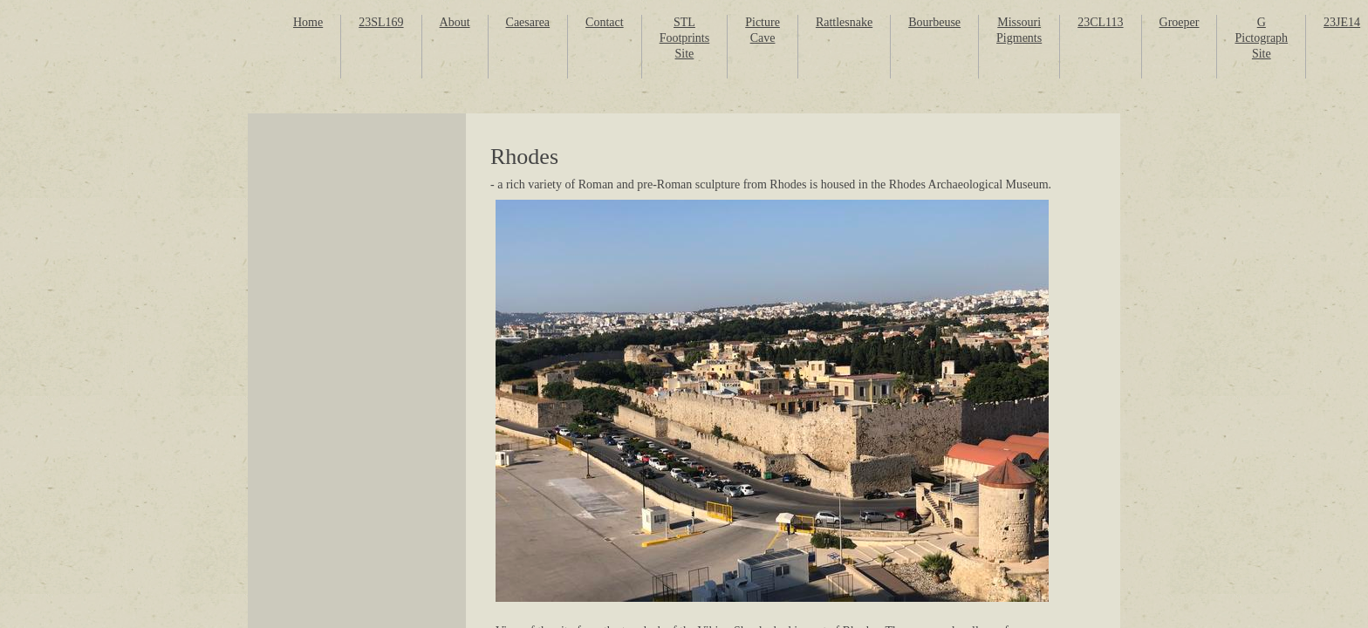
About (455, 22)
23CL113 (1100, 22)
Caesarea (528, 22)
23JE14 (1342, 22)
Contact (604, 22)
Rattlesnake (844, 22)
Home (308, 22)
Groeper (1179, 22)
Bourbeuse (934, 22)
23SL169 (381, 22)
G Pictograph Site (1261, 38)
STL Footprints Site (685, 38)
